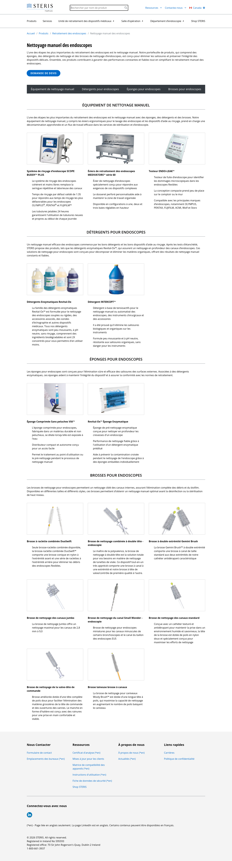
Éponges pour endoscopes (144, 89)
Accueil (31, 33)
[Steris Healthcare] (40, 8)
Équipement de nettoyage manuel (52, 89)
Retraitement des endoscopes (69, 33)
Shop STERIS (198, 21)
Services (47, 21)
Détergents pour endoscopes (100, 89)
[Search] (99, 8)
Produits (31, 21)
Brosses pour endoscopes (184, 89)
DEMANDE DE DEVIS (43, 73)
